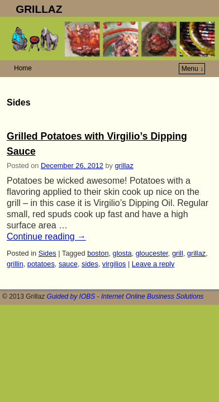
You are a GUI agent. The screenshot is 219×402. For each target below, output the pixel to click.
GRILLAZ (39, 9)
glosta (122, 253)
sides (90, 264)
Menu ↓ (192, 69)
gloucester (152, 253)
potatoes (41, 264)
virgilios (114, 264)
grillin (15, 264)
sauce (68, 264)
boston (97, 253)
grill (177, 253)
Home (23, 68)
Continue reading (46, 236)
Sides (47, 253)
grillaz (124, 165)
